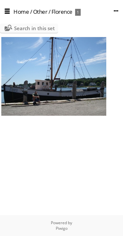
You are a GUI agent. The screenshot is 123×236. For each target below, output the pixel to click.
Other (40, 11)
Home (21, 11)
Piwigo (62, 228)
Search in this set (34, 28)
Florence (61, 11)
